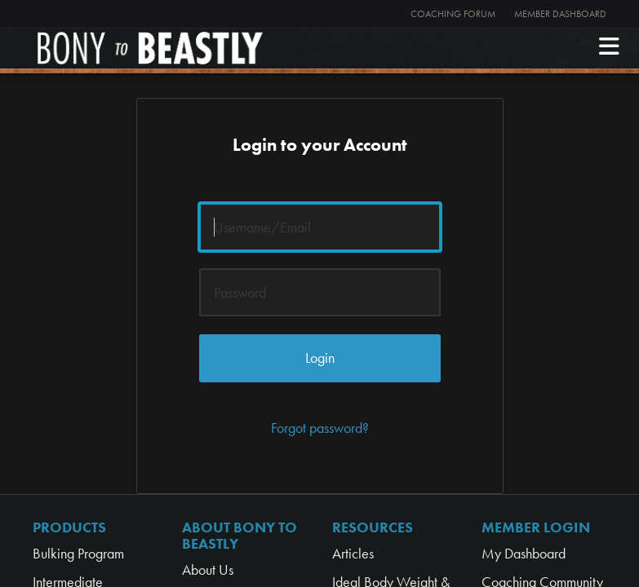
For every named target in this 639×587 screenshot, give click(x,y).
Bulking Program (78, 553)
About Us (207, 569)
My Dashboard (523, 553)
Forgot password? (320, 427)
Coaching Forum (452, 13)
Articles (353, 553)
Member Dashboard (560, 13)
